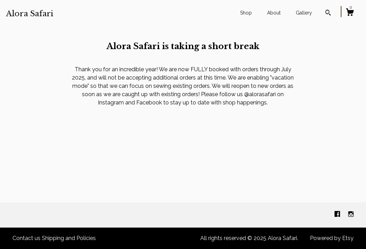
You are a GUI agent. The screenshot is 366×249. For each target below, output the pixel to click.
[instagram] (351, 214)
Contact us (26, 238)
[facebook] (338, 214)
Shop (246, 13)
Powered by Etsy (332, 238)
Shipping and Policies (69, 238)
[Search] (328, 13)
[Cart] (350, 13)
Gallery (304, 13)
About (274, 13)
